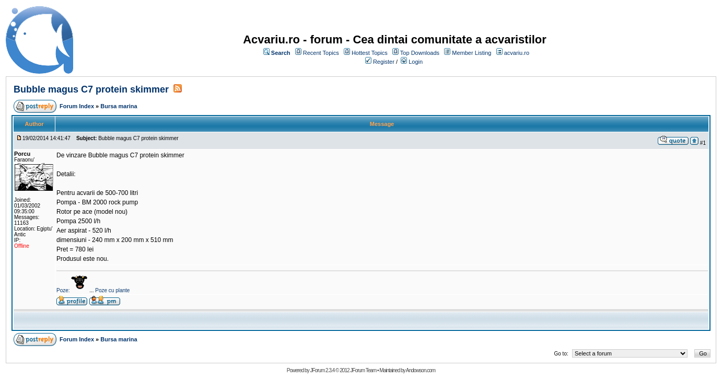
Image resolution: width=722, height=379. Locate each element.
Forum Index (77, 106)
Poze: (72, 290)
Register (383, 62)
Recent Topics (321, 53)
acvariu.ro (516, 53)
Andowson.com (420, 370)
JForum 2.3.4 (322, 370)
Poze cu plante (112, 290)
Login (416, 62)
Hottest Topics (370, 53)
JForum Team (363, 370)
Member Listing (471, 53)
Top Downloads (419, 53)
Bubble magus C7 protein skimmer (91, 89)
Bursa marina (118, 106)
